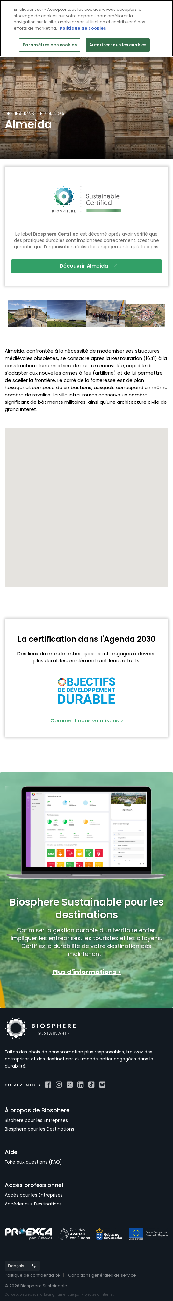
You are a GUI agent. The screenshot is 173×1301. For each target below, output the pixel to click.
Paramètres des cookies (50, 45)
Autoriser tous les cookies (117, 45)
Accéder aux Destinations (33, 1204)
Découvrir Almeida (88, 265)
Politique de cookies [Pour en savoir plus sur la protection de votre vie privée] (83, 28)
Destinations (19, 113)
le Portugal (52, 113)
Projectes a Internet (98, 1294)
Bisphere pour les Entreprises (36, 1120)
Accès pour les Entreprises (34, 1195)
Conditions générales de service (102, 1275)
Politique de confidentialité (32, 1275)
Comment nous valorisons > (86, 720)
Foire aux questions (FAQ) (33, 1162)
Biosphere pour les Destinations (39, 1129)
